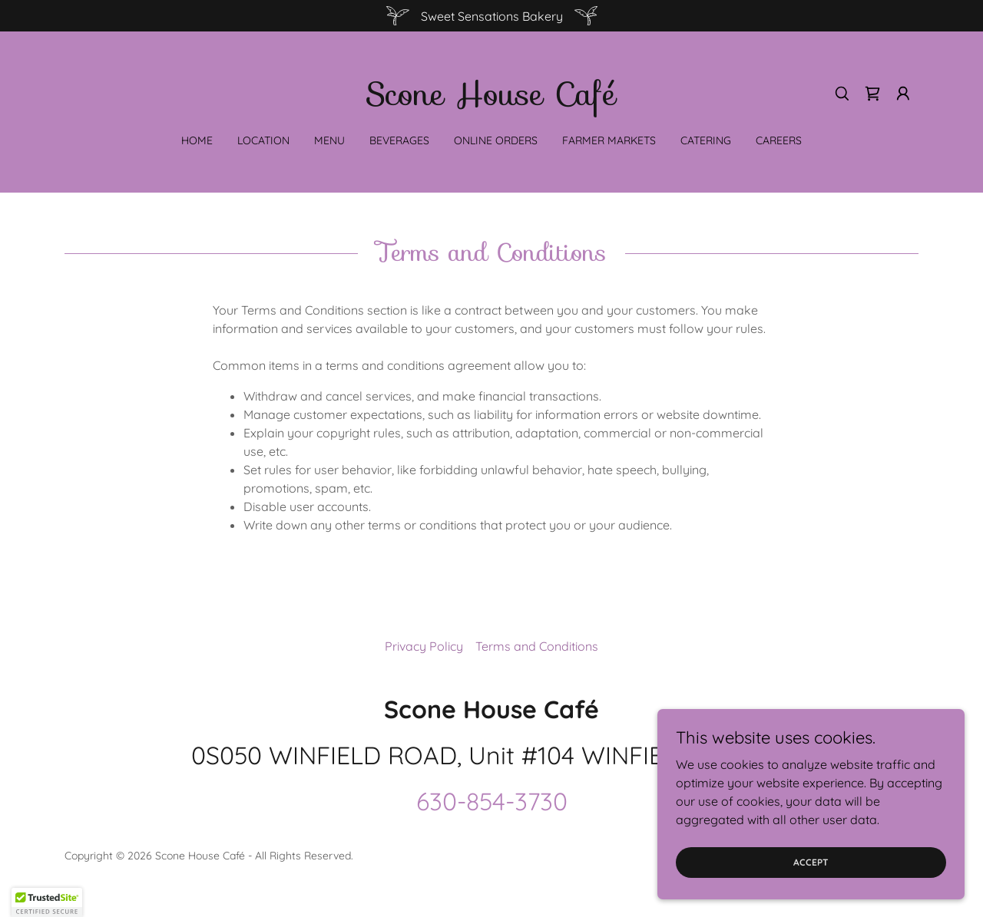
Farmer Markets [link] (609, 140)
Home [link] (197, 140)
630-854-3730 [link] (492, 801)
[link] (491, 100)
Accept (811, 862)
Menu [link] (329, 140)
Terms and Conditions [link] (536, 646)
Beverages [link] (399, 140)
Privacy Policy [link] (424, 646)
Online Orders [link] (496, 140)
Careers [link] (779, 140)
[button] (903, 93)
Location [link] (263, 140)
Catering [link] (705, 140)
